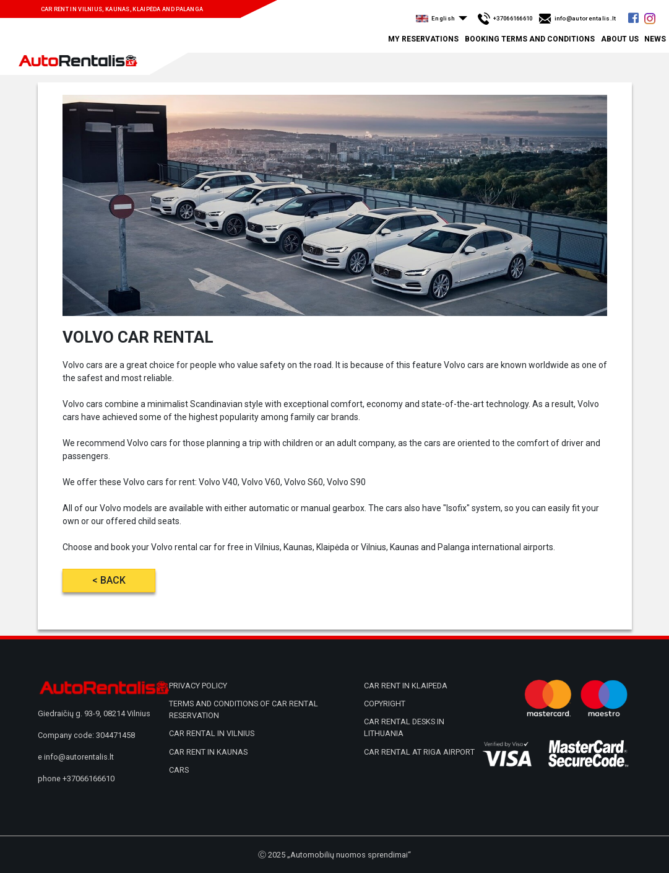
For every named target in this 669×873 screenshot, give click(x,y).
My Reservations (423, 39)
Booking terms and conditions (530, 39)
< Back (109, 580)
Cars (179, 769)
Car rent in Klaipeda (405, 685)
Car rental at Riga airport (419, 752)
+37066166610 (88, 778)
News (655, 39)
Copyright (384, 703)
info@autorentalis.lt (79, 756)
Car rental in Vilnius (211, 733)
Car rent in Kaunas (208, 752)
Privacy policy (198, 685)
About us (620, 39)
